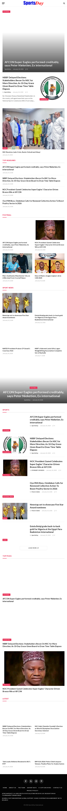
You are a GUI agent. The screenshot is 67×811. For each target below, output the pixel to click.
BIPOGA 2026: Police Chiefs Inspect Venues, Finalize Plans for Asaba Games (49, 763)
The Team (21, 787)
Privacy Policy (32, 790)
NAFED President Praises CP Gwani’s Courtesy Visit (16, 349)
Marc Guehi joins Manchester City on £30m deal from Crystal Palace (16, 277)
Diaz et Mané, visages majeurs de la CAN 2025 (48, 277)
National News (8, 496)
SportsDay (8, 69)
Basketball (44, 99)
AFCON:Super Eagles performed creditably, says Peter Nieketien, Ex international (32, 63)
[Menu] (3, 3)
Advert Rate (32, 787)
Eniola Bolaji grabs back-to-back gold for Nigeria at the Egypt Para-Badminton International (49, 317)
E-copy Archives (45, 787)
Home (5, 787)
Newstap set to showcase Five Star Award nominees (16, 316)
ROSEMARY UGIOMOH (38, 470)
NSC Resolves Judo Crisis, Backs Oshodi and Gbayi (21, 152)
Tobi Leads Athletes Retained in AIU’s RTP (16, 763)
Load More (33, 548)
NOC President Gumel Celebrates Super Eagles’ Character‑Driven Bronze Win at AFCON (30, 190)
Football (6, 11)
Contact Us (57, 787)
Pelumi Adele (36, 492)
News (5, 148)
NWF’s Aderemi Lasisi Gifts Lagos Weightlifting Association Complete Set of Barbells (48, 350)
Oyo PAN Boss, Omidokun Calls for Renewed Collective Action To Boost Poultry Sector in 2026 (33, 202)
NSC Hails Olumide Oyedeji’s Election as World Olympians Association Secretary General (49, 728)
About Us (12, 787)
